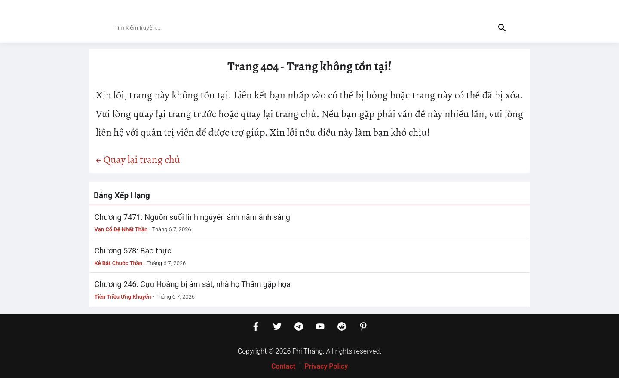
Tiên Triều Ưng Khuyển (123, 296)
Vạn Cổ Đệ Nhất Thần (121, 229)
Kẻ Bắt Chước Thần (119, 263)
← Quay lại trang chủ (138, 159)
